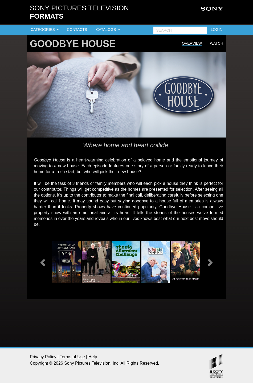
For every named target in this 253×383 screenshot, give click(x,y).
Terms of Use (72, 357)
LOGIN (216, 29)
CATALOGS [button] (106, 29)
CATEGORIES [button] (43, 29)
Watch (216, 43)
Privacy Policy (43, 357)
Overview (192, 43)
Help (92, 357)
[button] (43, 262)
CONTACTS (77, 29)
